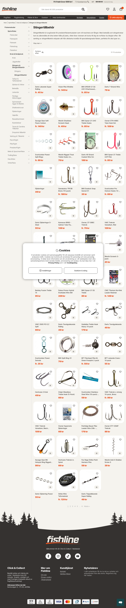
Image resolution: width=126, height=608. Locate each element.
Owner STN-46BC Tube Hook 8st (111, 122)
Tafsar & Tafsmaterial (19, 80)
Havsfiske (17, 159)
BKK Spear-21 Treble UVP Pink (112, 156)
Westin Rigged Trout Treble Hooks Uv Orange (66, 156)
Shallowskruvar (18, 107)
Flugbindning (19, 17)
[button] (107, 1)
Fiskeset (18, 43)
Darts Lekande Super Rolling (43, 88)
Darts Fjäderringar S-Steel (43, 223)
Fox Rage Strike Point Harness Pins (90, 461)
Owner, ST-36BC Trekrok (88, 223)
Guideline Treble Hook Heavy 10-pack (90, 325)
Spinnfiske (11, 23)
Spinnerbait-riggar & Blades (18, 103)
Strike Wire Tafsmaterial (63, 495)
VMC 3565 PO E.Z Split (42, 325)
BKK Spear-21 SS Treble (88, 291)
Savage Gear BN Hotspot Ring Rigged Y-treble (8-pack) (43, 461)
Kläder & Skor (33, 17)
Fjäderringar (16, 111)
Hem (5, 23)
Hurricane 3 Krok (41, 392)
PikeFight (13, 144)
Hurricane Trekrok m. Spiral (66, 461)
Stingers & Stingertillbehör (38, 23)
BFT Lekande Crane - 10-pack (113, 359)
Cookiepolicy (72, 263)
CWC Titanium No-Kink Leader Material (113, 291)
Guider (101, 17)
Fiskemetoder (16, 27)
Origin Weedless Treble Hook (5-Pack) (66, 393)
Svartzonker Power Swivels (42, 359)
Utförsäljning (116, 17)
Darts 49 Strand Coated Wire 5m (88, 156)
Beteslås (19, 88)
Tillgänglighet (46, 580)
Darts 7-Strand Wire (112, 87)
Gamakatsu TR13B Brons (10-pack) (65, 190)
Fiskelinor (18, 50)
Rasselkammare (18, 119)
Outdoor (45, 17)
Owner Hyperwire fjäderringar (65, 427)
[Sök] (63, 9)
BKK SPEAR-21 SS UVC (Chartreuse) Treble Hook (88, 88)
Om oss (44, 575)
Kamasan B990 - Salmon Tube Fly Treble (64, 223)
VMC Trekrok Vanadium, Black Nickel (41, 427)
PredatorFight (15, 148)
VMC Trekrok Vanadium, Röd (110, 223)
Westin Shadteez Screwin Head (64, 122)
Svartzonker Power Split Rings (42, 156)
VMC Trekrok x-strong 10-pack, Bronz (113, 393)
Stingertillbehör (20, 75)
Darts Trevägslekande (113, 324)
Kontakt (63, 571)
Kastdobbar (16, 123)
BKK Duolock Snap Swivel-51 (89, 190)
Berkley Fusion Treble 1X (43, 291)
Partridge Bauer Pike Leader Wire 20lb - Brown (89, 427)
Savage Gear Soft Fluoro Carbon (42, 122)
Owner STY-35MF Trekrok (112, 427)
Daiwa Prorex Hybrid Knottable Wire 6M (66, 291)
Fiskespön (18, 39)
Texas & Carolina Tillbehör (18, 127)
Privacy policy (46, 577)
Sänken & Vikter (19, 85)
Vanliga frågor (65, 574)
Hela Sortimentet (59, 17)
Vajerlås (15, 115)
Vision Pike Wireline (65, 87)
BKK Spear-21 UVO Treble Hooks (89, 122)
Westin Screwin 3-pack (112, 257)
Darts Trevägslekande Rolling (66, 325)
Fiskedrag (18, 46)
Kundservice (82, 2)
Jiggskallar (19, 62)
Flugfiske (7, 17)
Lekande (19, 92)
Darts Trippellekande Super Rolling (89, 495)
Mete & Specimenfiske (17, 151)
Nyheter (80, 17)
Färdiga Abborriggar (16, 97)
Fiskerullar (18, 35)
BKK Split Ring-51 (65, 358)
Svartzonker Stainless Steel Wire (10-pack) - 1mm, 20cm (90, 393)
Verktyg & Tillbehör (18, 136)
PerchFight (14, 140)
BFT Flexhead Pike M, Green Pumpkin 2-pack (90, 359)
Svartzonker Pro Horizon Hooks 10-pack (112, 190)
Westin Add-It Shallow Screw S (113, 461)
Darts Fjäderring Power (44, 494)
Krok (19, 58)
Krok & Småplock (22, 23)
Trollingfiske (17, 155)
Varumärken (91, 17)
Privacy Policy (53, 263)
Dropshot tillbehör (19, 132)
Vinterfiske (17, 163)
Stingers (17, 71)
